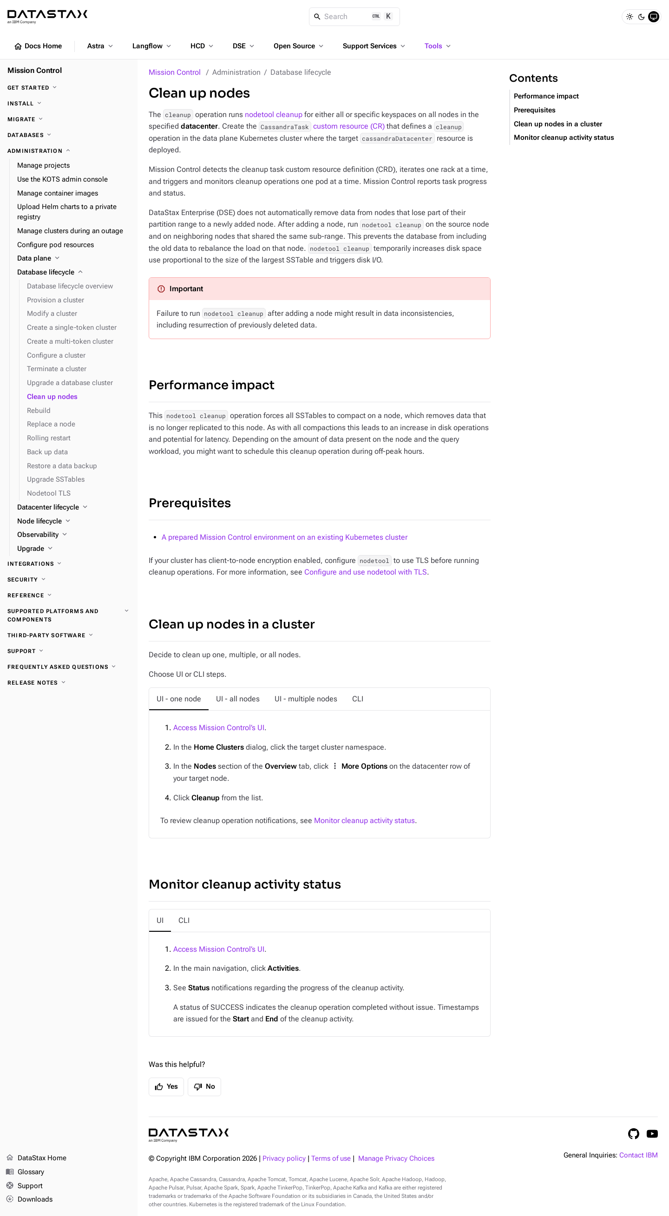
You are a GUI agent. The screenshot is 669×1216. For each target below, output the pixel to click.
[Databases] (69, 135)
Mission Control (175, 72)
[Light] (629, 16)
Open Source (299, 46)
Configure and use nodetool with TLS (365, 572)
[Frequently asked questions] (69, 667)
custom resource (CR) (322, 126)
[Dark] (641, 16)
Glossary (25, 1172)
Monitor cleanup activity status (364, 820)
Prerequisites (190, 503)
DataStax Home (36, 1158)
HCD (202, 46)
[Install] (69, 103)
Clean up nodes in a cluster (232, 624)
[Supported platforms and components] (69, 615)
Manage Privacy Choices (396, 1159)
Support (24, 1186)
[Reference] (69, 595)
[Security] (69, 580)
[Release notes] (69, 683)
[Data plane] (73, 259)
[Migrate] (69, 119)
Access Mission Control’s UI (218, 727)
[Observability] (73, 535)
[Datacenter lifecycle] (73, 508)
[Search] (354, 16)
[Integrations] (69, 564)
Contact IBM (638, 1155)
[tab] (179, 699)
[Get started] (69, 88)
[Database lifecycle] (73, 273)
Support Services (375, 46)
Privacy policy (284, 1159)
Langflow (152, 46)
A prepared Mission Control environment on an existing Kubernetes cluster (284, 537)
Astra (101, 46)
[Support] (69, 651)
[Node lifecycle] (73, 522)
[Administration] (69, 151)
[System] (653, 16)
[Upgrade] (73, 549)
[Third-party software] (69, 635)
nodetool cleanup (273, 114)
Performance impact (212, 385)
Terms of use (331, 1159)
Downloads (29, 1200)
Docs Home (37, 46)
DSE (244, 46)
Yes (166, 1087)
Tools (439, 46)
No (204, 1087)
